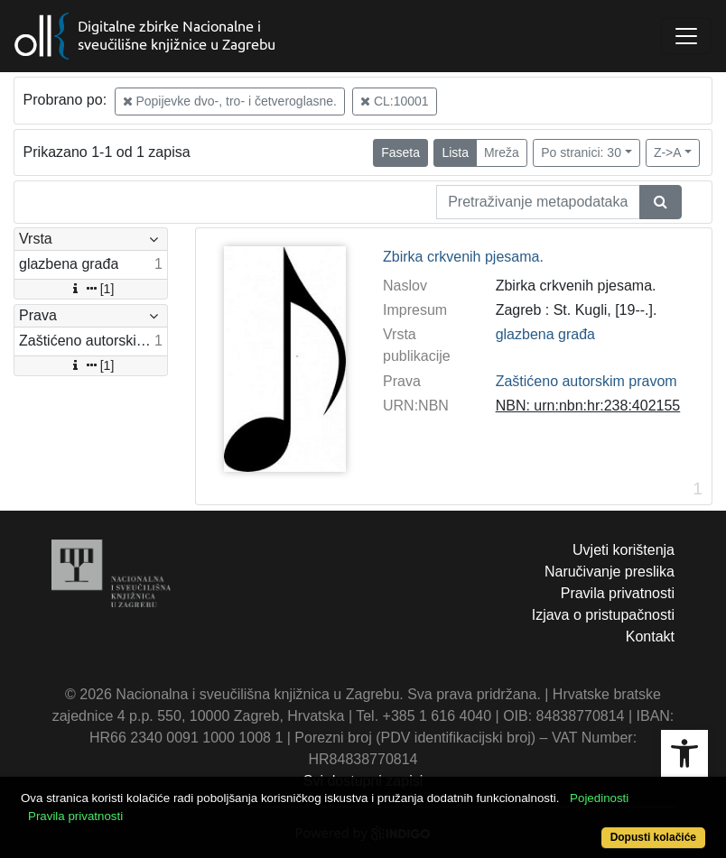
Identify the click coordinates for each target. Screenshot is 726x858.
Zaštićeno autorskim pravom (586, 381)
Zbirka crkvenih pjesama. (463, 256)
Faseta (400, 152)
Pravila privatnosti (618, 593)
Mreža (501, 152)
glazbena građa (545, 334)
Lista (455, 152)
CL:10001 (394, 101)
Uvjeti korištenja (623, 550)
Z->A (668, 152)
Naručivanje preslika (609, 571)
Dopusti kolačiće (653, 837)
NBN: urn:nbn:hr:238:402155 (588, 405)
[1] (91, 288)
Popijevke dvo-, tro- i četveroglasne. (230, 101)
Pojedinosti (599, 798)
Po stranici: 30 (581, 152)
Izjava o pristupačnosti (603, 615)
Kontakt (650, 636)
